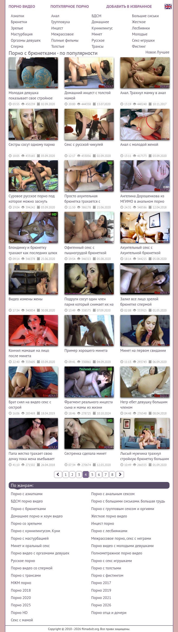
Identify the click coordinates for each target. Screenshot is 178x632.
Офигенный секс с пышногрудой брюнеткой (86, 250)
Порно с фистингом (107, 575)
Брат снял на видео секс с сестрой (30, 404)
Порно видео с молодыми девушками (122, 545)
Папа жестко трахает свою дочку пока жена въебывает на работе (31, 456)
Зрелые (17, 28)
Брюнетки (19, 21)
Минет (97, 34)
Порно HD (19, 612)
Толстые (57, 46)
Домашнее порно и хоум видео (37, 516)
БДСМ (96, 15)
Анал (55, 15)
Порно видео (22, 6)
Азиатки (17, 15)
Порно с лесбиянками (109, 530)
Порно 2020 (21, 597)
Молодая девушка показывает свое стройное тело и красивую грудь (31, 96)
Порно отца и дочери (108, 612)
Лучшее (163, 52)
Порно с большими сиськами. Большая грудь (128, 501)
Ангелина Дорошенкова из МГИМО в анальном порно (142, 199)
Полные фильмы (64, 40)
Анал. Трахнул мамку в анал (143, 92)
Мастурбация (22, 34)
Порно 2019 (101, 590)
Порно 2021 (101, 597)
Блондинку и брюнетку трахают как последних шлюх (33, 250)
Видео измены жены (26, 298)
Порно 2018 (21, 590)
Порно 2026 (101, 605)
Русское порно (23, 560)
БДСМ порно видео (27, 501)
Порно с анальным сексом (112, 493)
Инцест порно (102, 523)
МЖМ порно (21, 582)
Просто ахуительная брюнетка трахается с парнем (82, 199)
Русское (98, 40)
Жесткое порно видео (109, 516)
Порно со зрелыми (26, 523)
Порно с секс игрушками (111, 560)
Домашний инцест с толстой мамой (88, 95)
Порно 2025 (21, 605)
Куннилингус (102, 28)
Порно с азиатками (27, 493)
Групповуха (60, 21)
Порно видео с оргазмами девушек (40, 553)
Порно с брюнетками (28, 508)
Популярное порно (69, 6)
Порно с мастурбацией (30, 538)
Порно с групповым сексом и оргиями (122, 508)
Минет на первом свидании (143, 350)
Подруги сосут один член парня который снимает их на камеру (89, 302)
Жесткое (139, 21)
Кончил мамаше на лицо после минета (29, 353)
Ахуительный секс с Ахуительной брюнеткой (140, 250)
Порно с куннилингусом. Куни (35, 530)
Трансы (97, 46)
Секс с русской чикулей (84, 144)
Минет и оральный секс (30, 545)
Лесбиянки (141, 28)
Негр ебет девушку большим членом (144, 404)
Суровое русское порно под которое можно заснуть (32, 199)
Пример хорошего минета (86, 350)
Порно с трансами (26, 575)
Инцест (57, 28)
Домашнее (100, 21)
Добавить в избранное (129, 6)
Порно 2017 (101, 582)
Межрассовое (62, 34)
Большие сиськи (145, 15)
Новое (151, 52)
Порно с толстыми (106, 568)
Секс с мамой (22, 620)
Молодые (139, 34)
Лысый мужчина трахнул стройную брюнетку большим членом (144, 456)
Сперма (17, 46)
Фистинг (139, 46)
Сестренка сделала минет (86, 453)
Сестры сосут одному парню (32, 144)
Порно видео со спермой (31, 568)
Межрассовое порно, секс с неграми (121, 538)
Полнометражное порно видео (116, 553)
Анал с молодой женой (139, 144)
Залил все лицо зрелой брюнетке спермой (139, 301)
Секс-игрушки (143, 40)
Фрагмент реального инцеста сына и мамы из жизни (89, 404)
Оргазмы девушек (26, 40)
